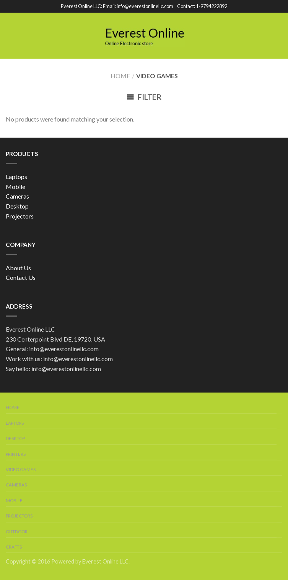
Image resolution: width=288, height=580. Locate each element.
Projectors (20, 216)
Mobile (15, 186)
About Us (18, 267)
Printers (16, 454)
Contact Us (21, 277)
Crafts (14, 546)
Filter (144, 97)
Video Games (21, 469)
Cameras (17, 196)
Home (120, 75)
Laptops (16, 176)
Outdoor (17, 531)
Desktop (17, 206)
